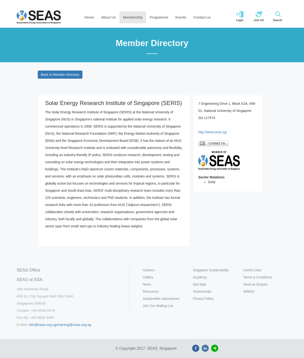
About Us (108, 17)
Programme (159, 17)
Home (89, 17)
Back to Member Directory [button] (60, 74)
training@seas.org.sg (74, 325)
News (147, 284)
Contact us (201, 17)
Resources (151, 291)
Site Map (199, 284)
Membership (133, 17)
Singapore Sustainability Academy (210, 273)
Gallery (148, 277)
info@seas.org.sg (43, 325)
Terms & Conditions (257, 277)
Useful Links (252, 270)
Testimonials (202, 291)
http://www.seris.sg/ (212, 132)
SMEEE (249, 291)
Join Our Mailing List (158, 306)
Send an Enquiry (255, 284)
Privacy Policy (203, 299)
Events (181, 17)
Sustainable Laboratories (161, 299)
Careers (149, 270)
